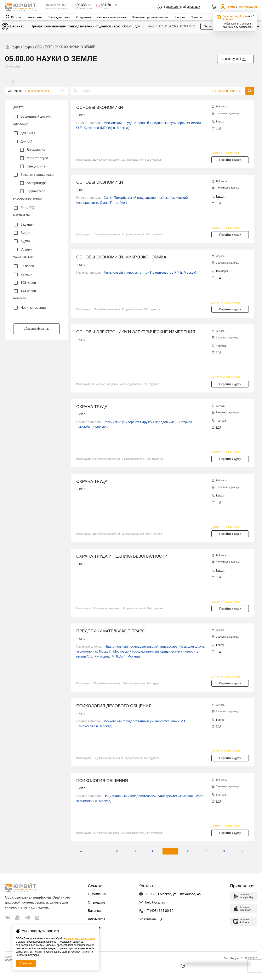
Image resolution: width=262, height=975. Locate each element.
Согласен (25, 963)
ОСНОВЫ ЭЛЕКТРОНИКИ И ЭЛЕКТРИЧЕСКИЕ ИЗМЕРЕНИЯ (135, 332)
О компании (97, 894)
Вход (231, 6)
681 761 (107, 5)
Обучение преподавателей (150, 17)
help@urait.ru (155, 902)
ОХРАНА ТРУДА (92, 406)
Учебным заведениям (111, 17)
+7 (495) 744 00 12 (159, 910)
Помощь (196, 17)
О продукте (96, 902)
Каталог (16, 17)
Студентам (83, 17)
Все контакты (150, 919)
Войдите (228, 19)
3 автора (221, 794)
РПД (218, 128)
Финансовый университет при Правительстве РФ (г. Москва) (149, 272)
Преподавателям (58, 17)
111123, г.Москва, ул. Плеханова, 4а (173, 894)
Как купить (35, 17)
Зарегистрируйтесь (235, 16)
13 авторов (222, 271)
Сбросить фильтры (36, 328)
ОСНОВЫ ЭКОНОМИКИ (99, 107)
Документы (96, 919)
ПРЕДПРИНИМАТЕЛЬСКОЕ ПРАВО (111, 631)
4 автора (221, 345)
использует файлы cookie (80, 938)
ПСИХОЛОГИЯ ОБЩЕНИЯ (102, 780)
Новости (179, 17)
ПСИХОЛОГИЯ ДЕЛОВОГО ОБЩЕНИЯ (114, 705)
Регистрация (248, 6)
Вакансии (95, 910)
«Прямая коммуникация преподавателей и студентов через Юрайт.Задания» (88, 26)
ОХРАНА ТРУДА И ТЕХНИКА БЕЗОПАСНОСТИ (121, 556)
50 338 (81, 5)
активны (50, 8)
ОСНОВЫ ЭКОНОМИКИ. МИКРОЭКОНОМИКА (121, 257)
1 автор (220, 121)
